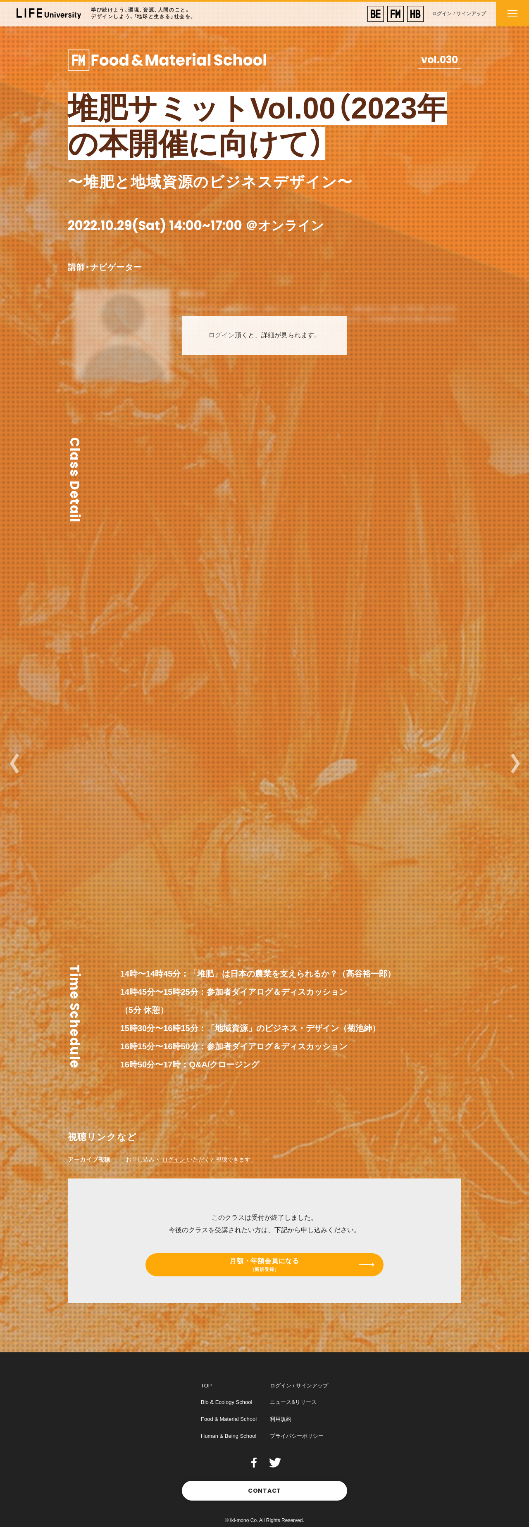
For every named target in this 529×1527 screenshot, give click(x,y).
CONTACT (264, 1491)
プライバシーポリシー (297, 1436)
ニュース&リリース (293, 1402)
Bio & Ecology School (226, 1402)
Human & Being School (228, 1436)
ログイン (442, 14)
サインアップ (471, 14)
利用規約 (280, 1419)
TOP (206, 1385)
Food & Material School (229, 1419)
